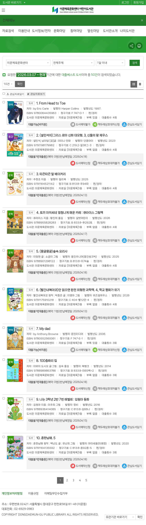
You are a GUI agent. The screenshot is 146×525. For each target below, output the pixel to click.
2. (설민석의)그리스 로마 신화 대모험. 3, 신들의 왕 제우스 (72, 135)
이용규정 (33, 493)
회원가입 (138, 2)
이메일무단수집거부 (56, 493)
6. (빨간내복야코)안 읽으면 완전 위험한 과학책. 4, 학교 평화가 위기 (78, 290)
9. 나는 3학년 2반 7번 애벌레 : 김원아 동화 (62, 399)
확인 (20, 84)
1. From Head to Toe (50, 103)
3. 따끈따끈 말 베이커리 (51, 174)
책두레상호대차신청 (106, 124)
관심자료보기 (37, 93)
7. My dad (43, 328)
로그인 (125, 2)
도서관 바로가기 (12, 2)
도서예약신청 (80, 163)
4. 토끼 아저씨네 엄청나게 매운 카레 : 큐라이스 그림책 (69, 212)
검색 (134, 62)
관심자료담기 (17, 94)
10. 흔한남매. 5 (45, 438)
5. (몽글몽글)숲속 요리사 (51, 251)
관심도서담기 (132, 124)
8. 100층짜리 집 (46, 360)
